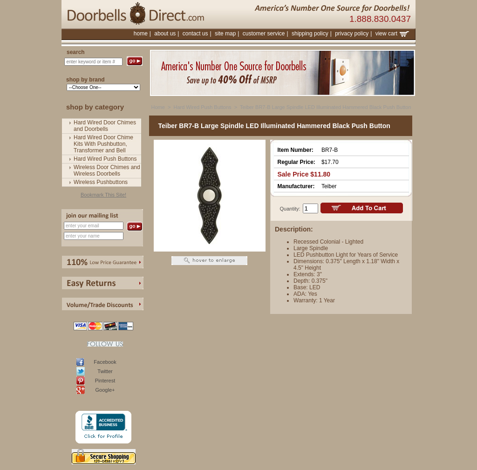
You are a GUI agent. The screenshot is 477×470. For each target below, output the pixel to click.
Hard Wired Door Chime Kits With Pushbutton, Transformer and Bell (103, 144)
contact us (195, 33)
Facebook (105, 362)
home (141, 33)
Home (158, 107)
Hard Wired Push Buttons (105, 159)
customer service (264, 33)
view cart (392, 33)
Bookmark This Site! (103, 195)
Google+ (105, 390)
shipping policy (310, 33)
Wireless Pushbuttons (101, 182)
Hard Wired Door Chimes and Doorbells (105, 125)
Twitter (104, 371)
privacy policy (351, 33)
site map (225, 33)
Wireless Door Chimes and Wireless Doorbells (107, 170)
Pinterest (105, 380)
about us (165, 33)
